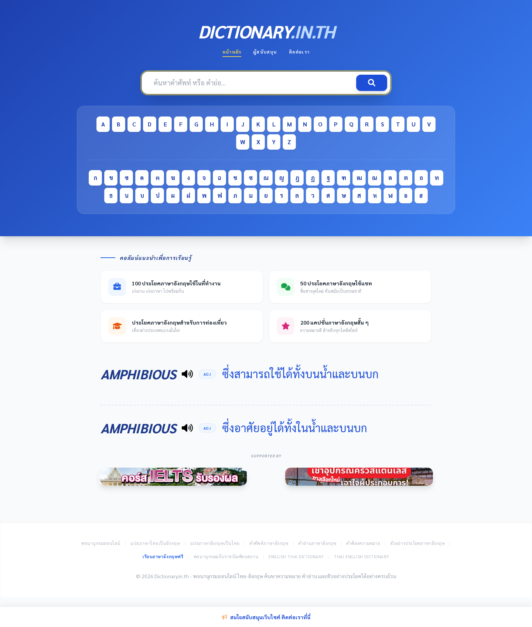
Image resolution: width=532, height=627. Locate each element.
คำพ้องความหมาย (364, 543)
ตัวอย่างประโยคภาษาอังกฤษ (418, 543)
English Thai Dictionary (296, 556)
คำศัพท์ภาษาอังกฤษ (269, 543)
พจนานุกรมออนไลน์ (100, 543)
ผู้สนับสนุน (265, 52)
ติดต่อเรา (299, 52)
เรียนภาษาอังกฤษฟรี (163, 556)
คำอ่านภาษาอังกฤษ (317, 543)
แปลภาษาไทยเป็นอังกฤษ (155, 543)
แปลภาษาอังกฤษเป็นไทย (215, 543)
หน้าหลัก (231, 52)
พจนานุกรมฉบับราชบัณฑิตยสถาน (226, 556)
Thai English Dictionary (361, 556)
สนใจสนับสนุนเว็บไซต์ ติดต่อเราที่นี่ (266, 617)
